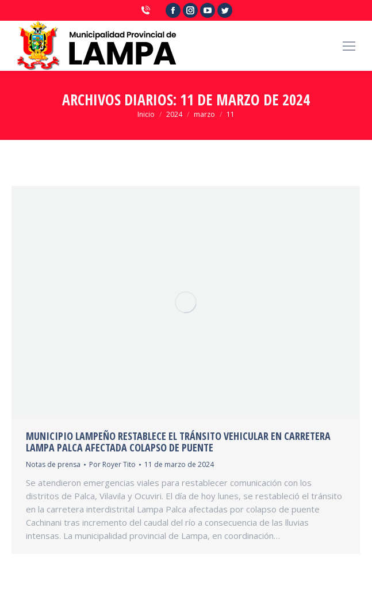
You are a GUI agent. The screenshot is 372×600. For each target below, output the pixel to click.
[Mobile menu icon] (349, 46)
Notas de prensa (53, 464)
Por (112, 464)
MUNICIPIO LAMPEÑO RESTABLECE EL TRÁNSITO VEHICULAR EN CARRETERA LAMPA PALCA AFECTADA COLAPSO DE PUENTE (178, 441)
